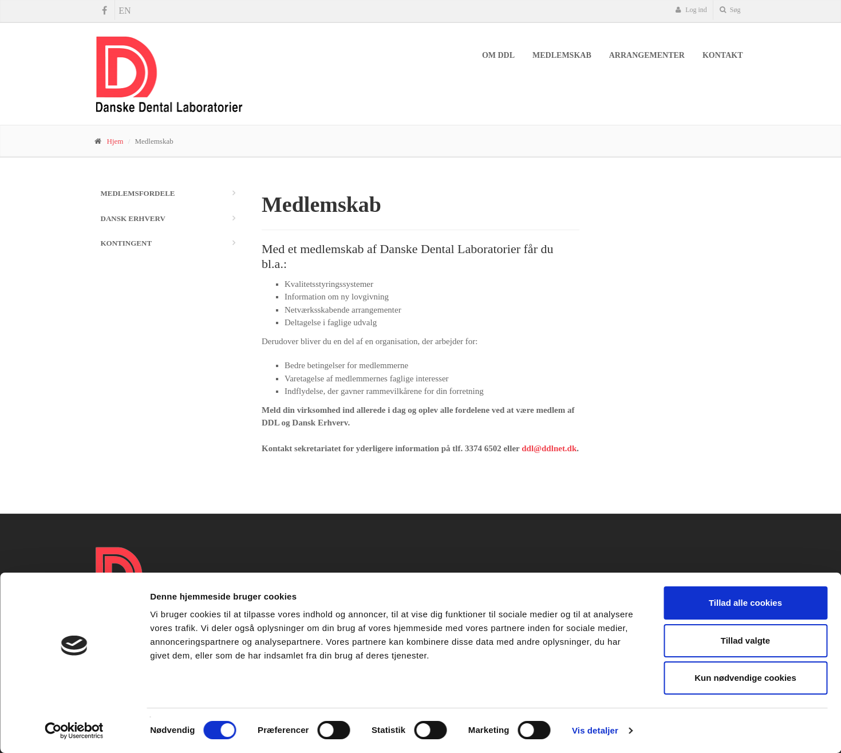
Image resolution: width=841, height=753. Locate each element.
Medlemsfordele (138, 193)
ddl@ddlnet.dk (549, 448)
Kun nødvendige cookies (745, 678)
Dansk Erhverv (133, 218)
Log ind (691, 10)
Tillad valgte (745, 640)
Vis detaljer (595, 730)
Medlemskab (561, 55)
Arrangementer (647, 55)
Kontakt (722, 55)
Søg (730, 10)
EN (125, 10)
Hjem (115, 141)
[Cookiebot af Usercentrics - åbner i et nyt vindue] (74, 730)
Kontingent (126, 243)
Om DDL (498, 55)
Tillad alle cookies (745, 603)
